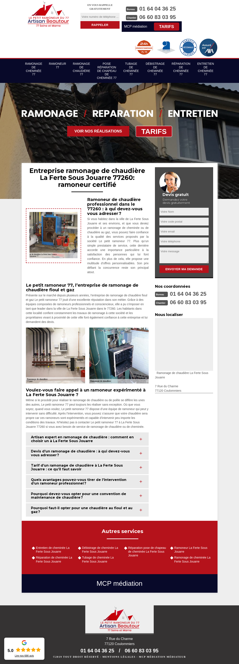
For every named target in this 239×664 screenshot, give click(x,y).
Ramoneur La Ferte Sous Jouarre (190, 549)
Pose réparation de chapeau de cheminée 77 (106, 71)
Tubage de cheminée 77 (131, 69)
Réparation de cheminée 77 (181, 69)
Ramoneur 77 (57, 65)
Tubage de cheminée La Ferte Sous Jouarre (98, 559)
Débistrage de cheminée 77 (155, 69)
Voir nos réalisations (98, 131)
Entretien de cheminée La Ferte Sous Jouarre (53, 549)
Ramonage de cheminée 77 (33, 69)
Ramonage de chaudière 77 (81, 69)
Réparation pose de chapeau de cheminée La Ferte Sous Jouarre (147, 551)
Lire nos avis (24, 655)
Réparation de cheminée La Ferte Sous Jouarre (54, 559)
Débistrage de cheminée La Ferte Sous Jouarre (100, 549)
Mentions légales (119, 656)
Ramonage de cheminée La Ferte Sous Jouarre (192, 559)
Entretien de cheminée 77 (205, 69)
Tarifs (166, 26)
